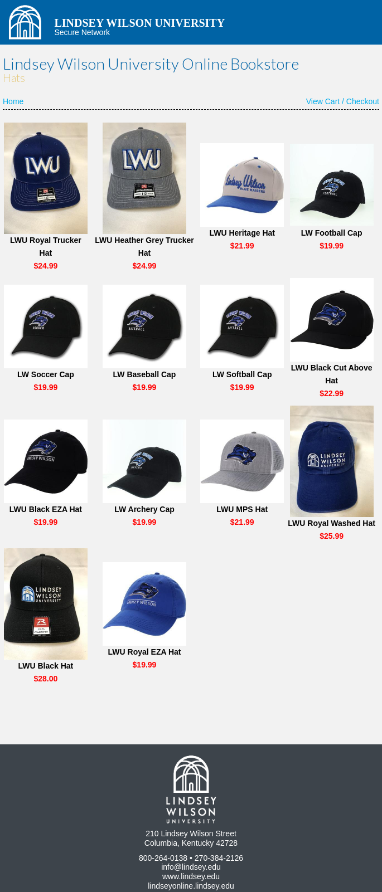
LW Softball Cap (242, 374)
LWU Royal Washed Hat (331, 523)
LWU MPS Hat (242, 509)
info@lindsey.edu (191, 866)
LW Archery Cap (144, 509)
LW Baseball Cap (144, 374)
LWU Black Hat (45, 665)
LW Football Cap (331, 232)
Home (13, 101)
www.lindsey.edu (191, 876)
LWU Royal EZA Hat (144, 651)
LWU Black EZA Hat (45, 509)
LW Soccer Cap (45, 374)
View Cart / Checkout (342, 101)
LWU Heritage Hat (241, 232)
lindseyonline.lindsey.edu (191, 885)
